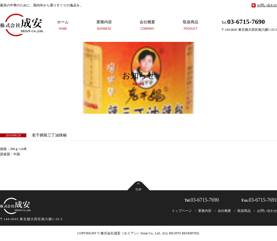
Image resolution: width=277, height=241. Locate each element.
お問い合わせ (267, 5)
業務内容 (104, 25)
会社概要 (147, 25)
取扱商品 (190, 25)
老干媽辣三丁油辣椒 (49, 135)
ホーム (63, 25)
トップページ (182, 211)
